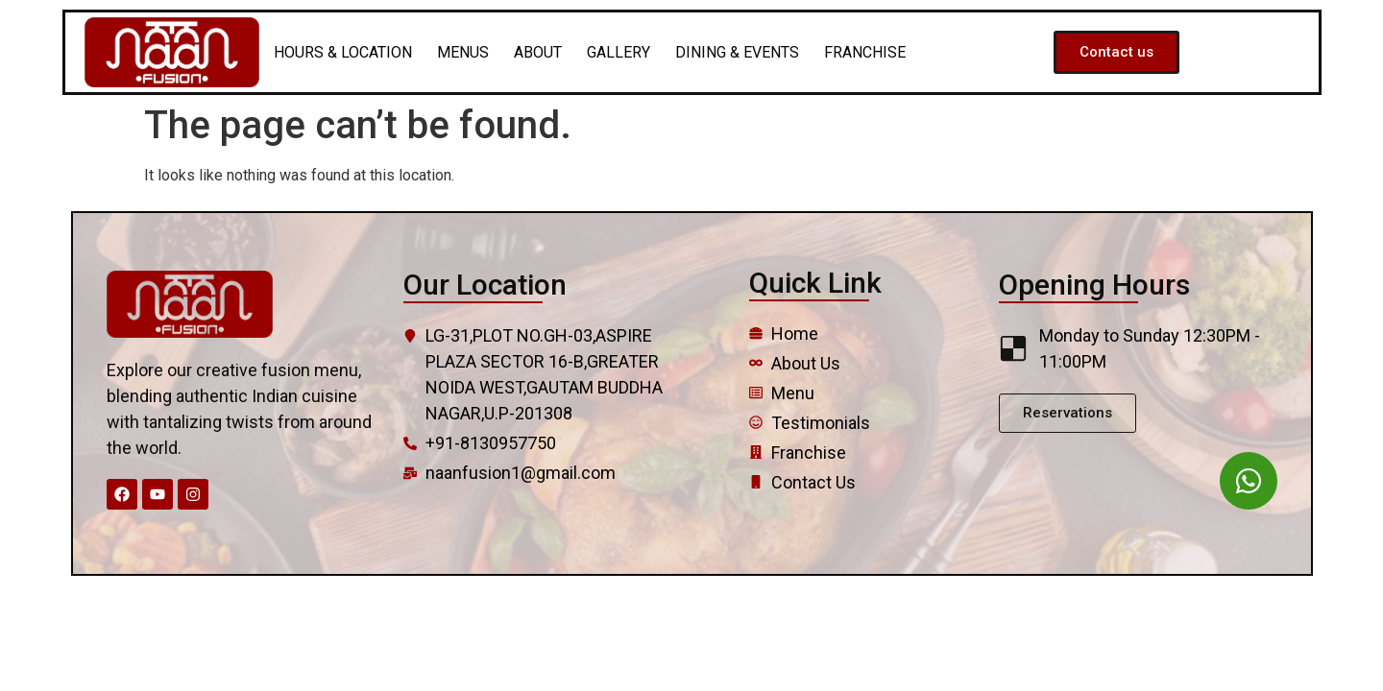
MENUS (463, 52)
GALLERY (618, 52)
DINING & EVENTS (737, 52)
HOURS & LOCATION (343, 52)
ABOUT (538, 52)
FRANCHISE (865, 52)
